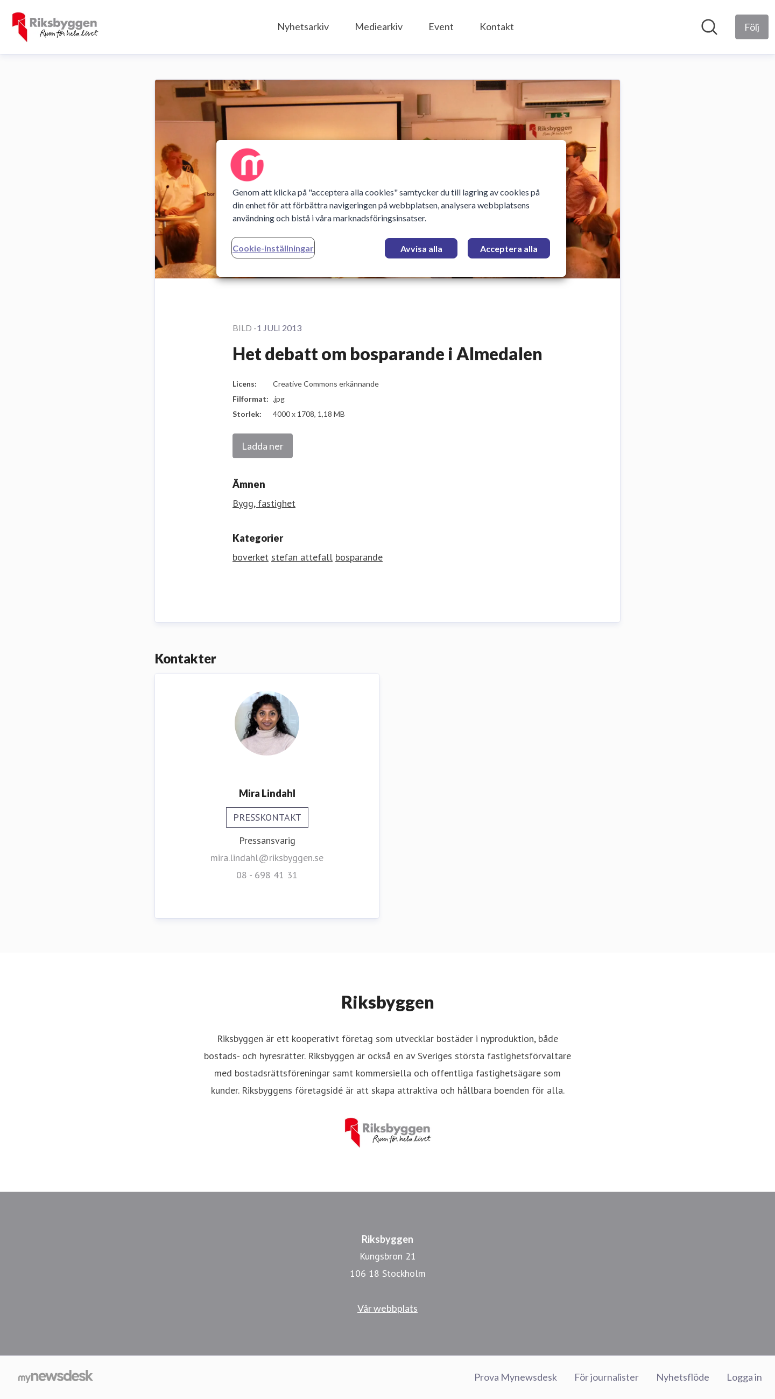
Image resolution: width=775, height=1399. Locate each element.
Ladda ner (263, 446)
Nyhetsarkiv (303, 26)
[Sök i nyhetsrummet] (709, 27)
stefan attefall (302, 557)
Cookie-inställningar (273, 248)
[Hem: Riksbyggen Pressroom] (54, 26)
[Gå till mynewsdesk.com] (55, 1377)
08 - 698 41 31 (267, 875)
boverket (250, 557)
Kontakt (497, 26)
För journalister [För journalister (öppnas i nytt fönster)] (606, 1377)
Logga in (744, 1377)
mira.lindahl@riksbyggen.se (266, 857)
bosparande (359, 557)
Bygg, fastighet (263, 503)
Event (441, 26)
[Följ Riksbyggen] (752, 27)
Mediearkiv (379, 26)
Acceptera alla (509, 248)
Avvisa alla (421, 248)
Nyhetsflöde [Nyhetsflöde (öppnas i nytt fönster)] (682, 1377)
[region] (391, 208)
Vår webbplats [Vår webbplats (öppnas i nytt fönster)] (387, 1308)
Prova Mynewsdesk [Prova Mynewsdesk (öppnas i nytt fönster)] (515, 1377)
